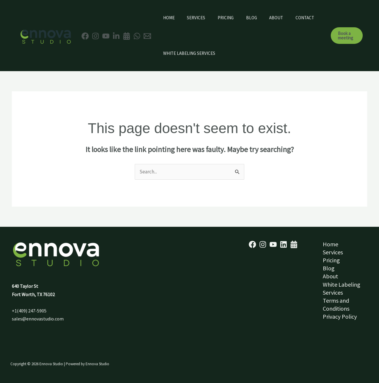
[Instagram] (95, 36)
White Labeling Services (224, 53)
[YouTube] (106, 36)
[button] (348, 35)
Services (200, 17)
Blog (260, 17)
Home (170, 17)
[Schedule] (294, 244)
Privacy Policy (340, 316)
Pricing (232, 17)
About (287, 17)
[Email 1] (147, 36)
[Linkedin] (116, 36)
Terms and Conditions (336, 304)
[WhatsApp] (137, 36)
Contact (173, 53)
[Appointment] (126, 36)
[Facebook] (85, 36)
